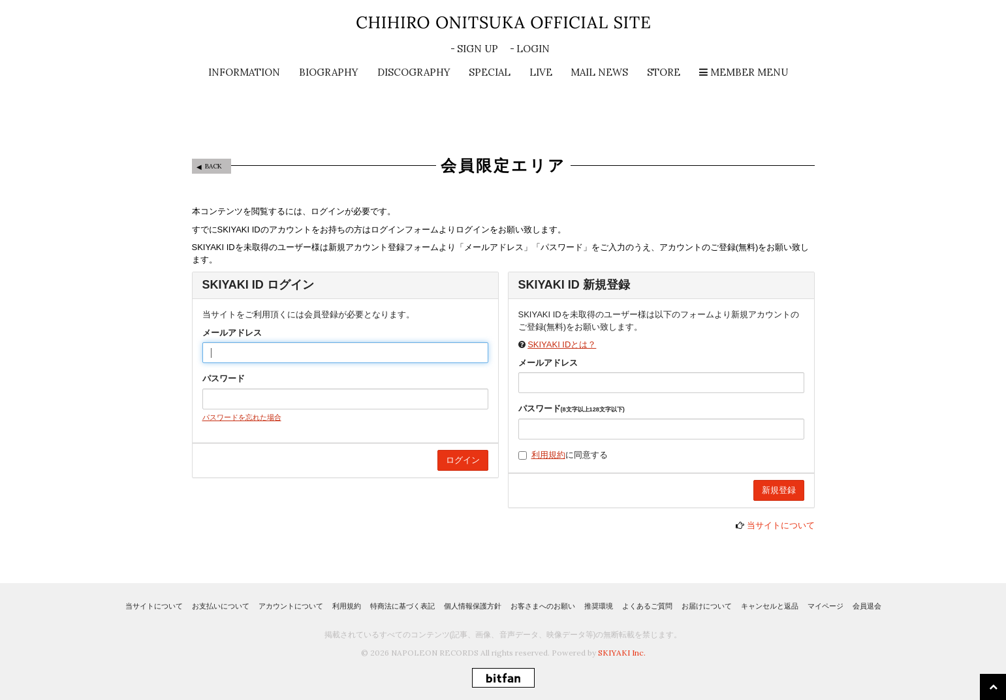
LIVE (540, 72)
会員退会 (867, 606)
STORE (663, 72)
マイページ (825, 606)
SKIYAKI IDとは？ (561, 344)
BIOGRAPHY (328, 72)
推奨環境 (598, 606)
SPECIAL (490, 72)
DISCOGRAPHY (413, 72)
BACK (213, 166)
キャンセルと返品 (769, 606)
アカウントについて (291, 606)
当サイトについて (781, 525)
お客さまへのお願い (543, 606)
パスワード (223, 378)
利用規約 (548, 455)
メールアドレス (232, 333)
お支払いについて (220, 606)
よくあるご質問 (647, 606)
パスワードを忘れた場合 (241, 417)
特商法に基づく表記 (402, 606)
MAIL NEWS (599, 72)
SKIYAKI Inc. (622, 653)
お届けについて (707, 606)
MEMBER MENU (743, 72)
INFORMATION (244, 72)
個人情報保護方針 (472, 606)
